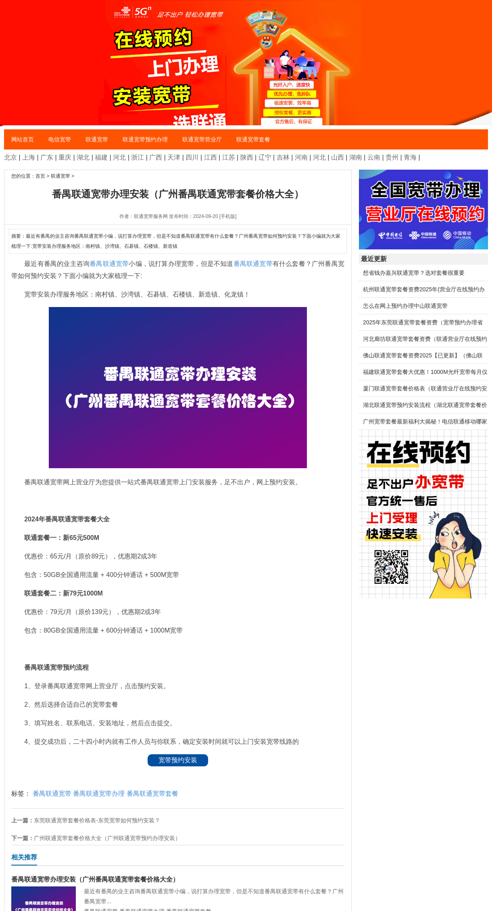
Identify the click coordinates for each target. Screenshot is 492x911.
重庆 (64, 157)
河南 (301, 157)
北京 (10, 157)
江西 (210, 157)
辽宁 (265, 157)
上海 (28, 157)
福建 (101, 157)
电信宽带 (59, 139)
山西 (337, 157)
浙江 (137, 157)
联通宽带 (96, 139)
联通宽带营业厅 (202, 139)
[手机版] (228, 216)
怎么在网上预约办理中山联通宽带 (405, 306)
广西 (155, 157)
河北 (119, 157)
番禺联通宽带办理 (99, 793)
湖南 (355, 157)
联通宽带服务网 (151, 216)
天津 (173, 157)
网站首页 (22, 139)
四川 (192, 157)
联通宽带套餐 (253, 139)
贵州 (392, 157)
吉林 (283, 157)
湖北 (83, 157)
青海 (410, 157)
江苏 (228, 157)
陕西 (246, 157)
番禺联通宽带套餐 (152, 793)
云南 (373, 157)
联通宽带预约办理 (145, 139)
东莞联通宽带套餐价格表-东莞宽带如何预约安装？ (97, 820)
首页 (40, 176)
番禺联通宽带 (109, 263)
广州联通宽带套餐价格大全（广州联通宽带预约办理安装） (107, 838)
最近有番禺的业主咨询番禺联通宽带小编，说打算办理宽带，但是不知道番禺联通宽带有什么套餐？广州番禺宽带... (177, 889)
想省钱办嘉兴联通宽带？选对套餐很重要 (414, 273)
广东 (46, 157)
